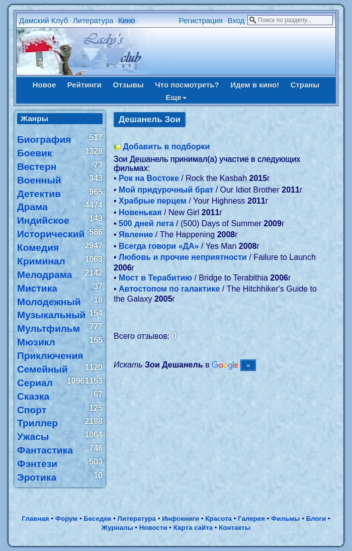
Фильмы (285, 518)
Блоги (316, 518)
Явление (136, 234)
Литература (93, 20)
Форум (66, 518)
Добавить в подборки (166, 146)
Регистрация (201, 20)
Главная (35, 518)
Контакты (234, 527)
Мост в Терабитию (155, 277)
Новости (153, 527)
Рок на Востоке (149, 178)
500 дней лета (146, 223)
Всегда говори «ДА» (159, 246)
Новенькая (140, 212)
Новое (44, 84)
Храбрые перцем (153, 201)
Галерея (251, 518)
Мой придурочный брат (166, 190)
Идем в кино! (254, 84)
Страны (305, 84)
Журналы (117, 527)
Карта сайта (193, 527)
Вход (236, 20)
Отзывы (128, 84)
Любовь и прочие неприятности (183, 257)
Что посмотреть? (187, 84)
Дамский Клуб (43, 20)
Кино (126, 20)
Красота (218, 518)
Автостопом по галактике (169, 289)
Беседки (97, 518)
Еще (175, 97)
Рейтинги (84, 84)
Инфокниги (180, 518)
